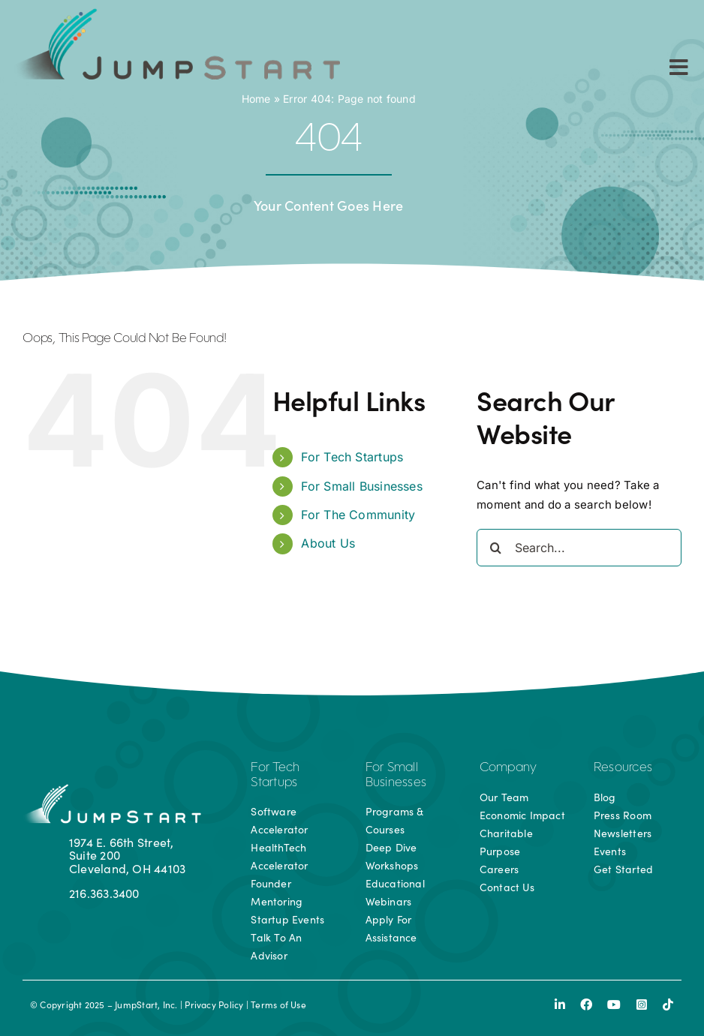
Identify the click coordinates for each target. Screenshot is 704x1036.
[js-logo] (175, 13)
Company (508, 768)
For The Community (358, 514)
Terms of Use (278, 1004)
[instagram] (641, 1004)
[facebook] (586, 1004)
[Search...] (579, 547)
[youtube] (614, 1004)
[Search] (495, 547)
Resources (623, 768)
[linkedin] (560, 1004)
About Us (328, 543)
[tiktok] (668, 1004)
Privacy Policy (214, 1004)
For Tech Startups (352, 456)
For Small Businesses (362, 486)
